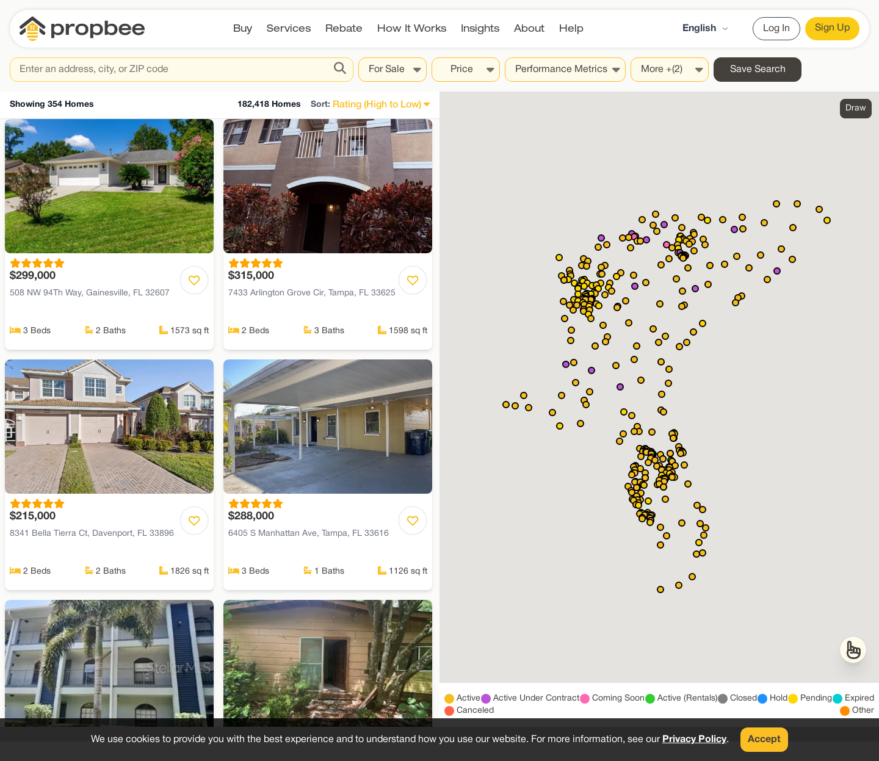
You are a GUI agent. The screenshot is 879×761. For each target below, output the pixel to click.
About (529, 28)
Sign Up (832, 28)
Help (571, 28)
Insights (480, 28)
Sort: (320, 105)
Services (289, 28)
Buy (242, 28)
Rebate (344, 28)
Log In (776, 28)
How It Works (411, 28)
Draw (855, 108)
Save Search (758, 69)
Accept (764, 739)
